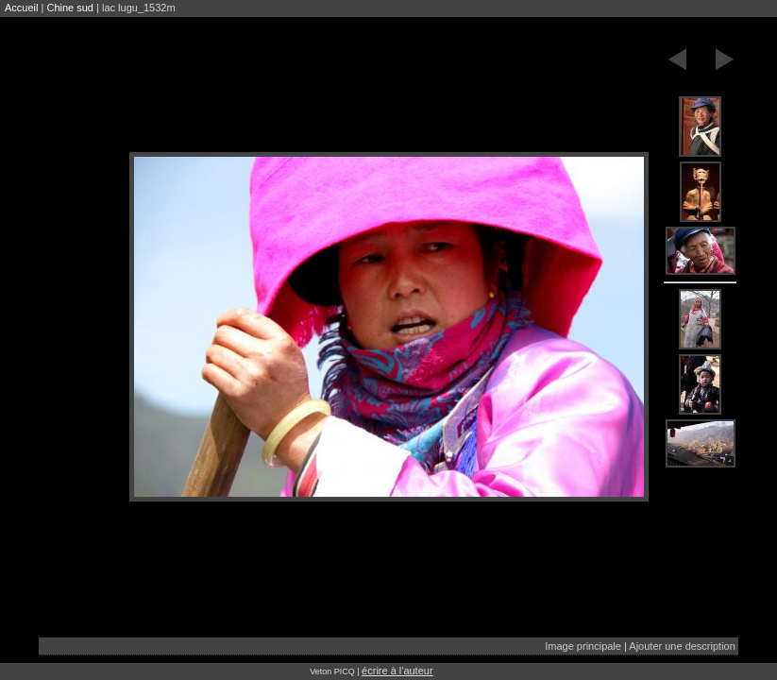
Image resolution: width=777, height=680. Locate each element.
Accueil (21, 7)
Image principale (583, 646)
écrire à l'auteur (397, 670)
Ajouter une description (682, 646)
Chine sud (69, 7)
